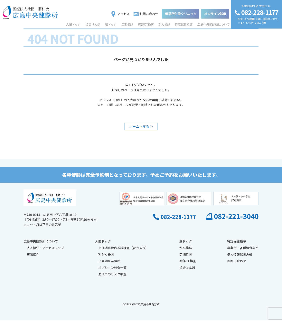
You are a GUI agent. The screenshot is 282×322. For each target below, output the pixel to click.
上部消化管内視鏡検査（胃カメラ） (123, 249)
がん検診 (165, 23)
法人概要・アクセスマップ (45, 249)
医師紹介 (33, 256)
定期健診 (128, 23)
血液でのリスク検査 (112, 275)
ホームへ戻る (139, 127)
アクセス (120, 12)
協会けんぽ (93, 23)
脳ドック (111, 23)
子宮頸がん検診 (109, 262)
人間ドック (73, 23)
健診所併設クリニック (180, 12)
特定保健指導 (185, 23)
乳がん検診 (106, 256)
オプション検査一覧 (112, 269)
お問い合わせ (146, 12)
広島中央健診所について (214, 23)
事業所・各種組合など (242, 249)
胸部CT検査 (146, 23)
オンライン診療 (215, 12)
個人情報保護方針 (239, 256)
